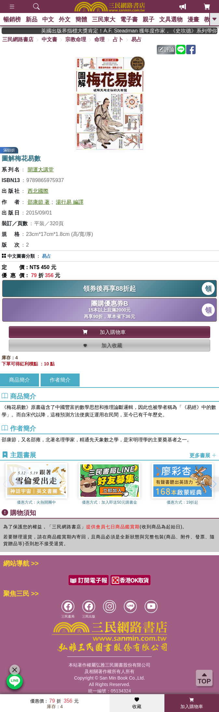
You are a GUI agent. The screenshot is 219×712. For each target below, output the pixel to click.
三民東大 (103, 19)
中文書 (49, 39)
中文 (48, 19)
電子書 (129, 19)
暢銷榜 (12, 19)
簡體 (81, 19)
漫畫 (193, 19)
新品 (31, 19)
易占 (136, 39)
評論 (166, 49)
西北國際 (38, 191)
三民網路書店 (17, 39)
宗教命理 (75, 39)
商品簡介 (19, 380)
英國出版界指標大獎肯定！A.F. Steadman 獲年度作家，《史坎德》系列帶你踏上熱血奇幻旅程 (134, 30)
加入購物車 (191, 703)
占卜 (118, 39)
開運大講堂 (41, 169)
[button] (214, 484)
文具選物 (171, 19)
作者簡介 (60, 380)
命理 (99, 39)
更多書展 (203, 455)
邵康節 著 (39, 202)
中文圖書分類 (21, 256)
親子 (148, 19)
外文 (65, 19)
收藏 (136, 703)
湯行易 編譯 (69, 202)
